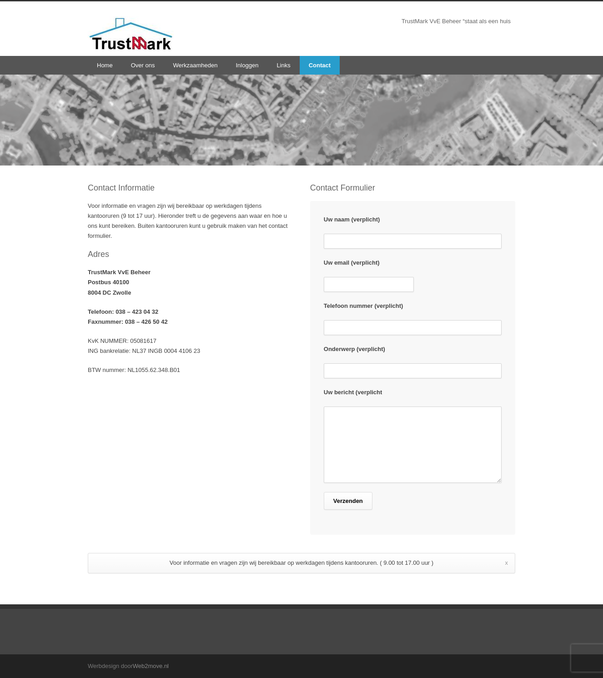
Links (283, 65)
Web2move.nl (151, 666)
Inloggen (247, 65)
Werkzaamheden (195, 65)
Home (105, 65)
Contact (320, 65)
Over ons (143, 65)
